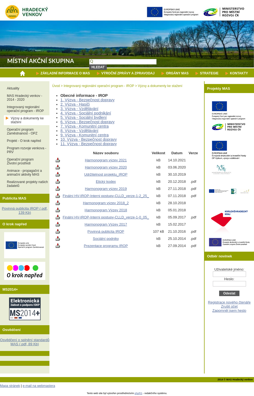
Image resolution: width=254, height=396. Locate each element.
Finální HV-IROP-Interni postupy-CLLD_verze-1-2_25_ (106, 196)
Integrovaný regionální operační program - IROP (25, 109)
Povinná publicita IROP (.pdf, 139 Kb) (25, 210)
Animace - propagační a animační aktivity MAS (24, 172)
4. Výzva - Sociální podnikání (85, 113)
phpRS (139, 393)
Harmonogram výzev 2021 (106, 160)
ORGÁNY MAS (177, 73)
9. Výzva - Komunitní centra (84, 135)
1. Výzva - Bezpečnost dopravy (87, 100)
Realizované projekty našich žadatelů (27, 184)
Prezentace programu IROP (106, 246)
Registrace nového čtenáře (229, 302)
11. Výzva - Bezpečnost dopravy (88, 144)
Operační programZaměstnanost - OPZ (22, 131)
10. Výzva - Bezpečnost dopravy (88, 139)
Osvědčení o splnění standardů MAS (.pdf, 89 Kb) (24, 342)
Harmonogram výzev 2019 (106, 189)
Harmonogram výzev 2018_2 (106, 203)
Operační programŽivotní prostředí (20, 161)
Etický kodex (106, 181)
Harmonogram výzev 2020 (106, 167)
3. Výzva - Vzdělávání (79, 108)
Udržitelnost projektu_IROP (106, 174)
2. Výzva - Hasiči (75, 104)
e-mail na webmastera (39, 386)
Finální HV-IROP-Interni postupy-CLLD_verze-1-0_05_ (106, 217)
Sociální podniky (106, 239)
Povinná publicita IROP (106, 231)
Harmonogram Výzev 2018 (106, 210)
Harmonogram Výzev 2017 (106, 224)
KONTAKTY (239, 73)
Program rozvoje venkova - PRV (26, 150)
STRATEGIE (209, 73)
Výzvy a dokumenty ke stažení (27, 120)
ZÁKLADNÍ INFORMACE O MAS (65, 73)
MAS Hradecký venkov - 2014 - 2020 (24, 98)
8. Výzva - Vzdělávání (79, 130)
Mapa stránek (10, 386)
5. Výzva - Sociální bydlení (83, 117)
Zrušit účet (229, 306)
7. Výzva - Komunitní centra (84, 126)
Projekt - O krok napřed (24, 141)
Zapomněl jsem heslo (229, 310)
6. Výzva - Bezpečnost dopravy (87, 122)
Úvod (56, 86)
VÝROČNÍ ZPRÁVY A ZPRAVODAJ (128, 73)
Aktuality (13, 88)
